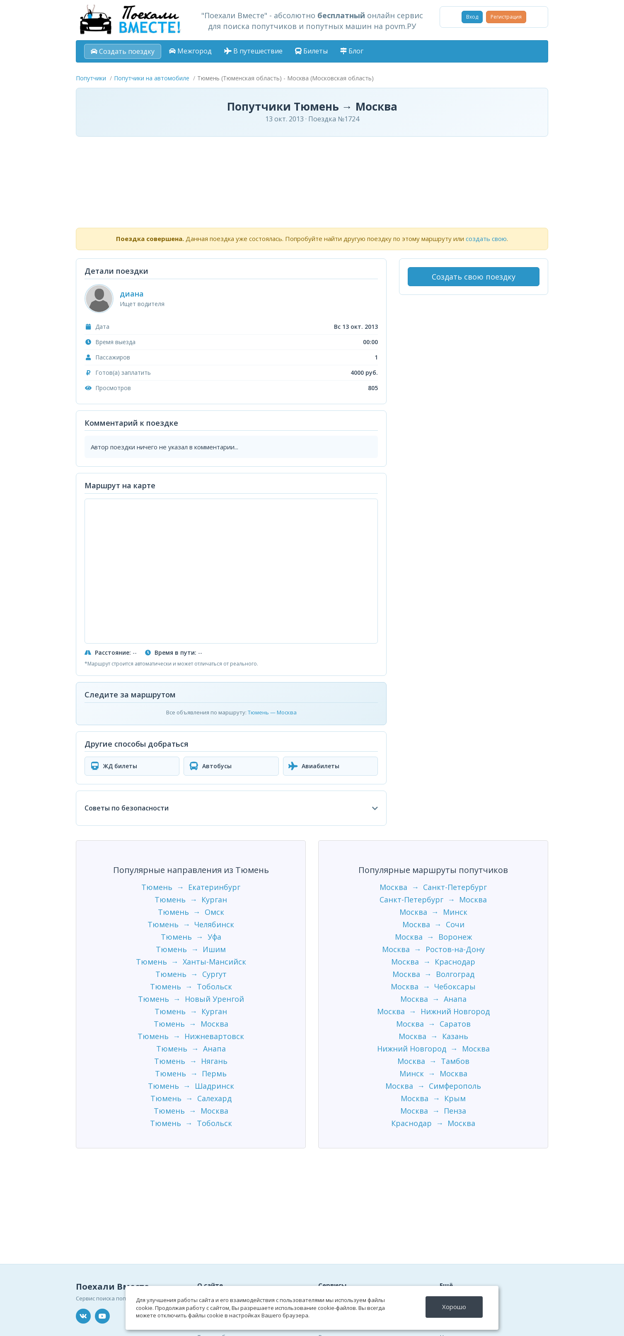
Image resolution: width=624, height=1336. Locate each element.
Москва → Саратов (433, 1024)
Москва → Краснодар (433, 962)
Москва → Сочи (433, 924)
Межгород (190, 50)
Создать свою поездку (473, 277)
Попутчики (91, 78)
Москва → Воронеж (433, 937)
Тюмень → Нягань (190, 1061)
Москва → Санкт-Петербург (433, 887)
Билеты (311, 50)
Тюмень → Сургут (191, 974)
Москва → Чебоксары (433, 986)
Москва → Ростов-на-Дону (433, 949)
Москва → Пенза (433, 1111)
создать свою (486, 238)
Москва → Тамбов (433, 1061)
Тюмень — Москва (272, 712)
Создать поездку (123, 51)
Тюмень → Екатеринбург (190, 887)
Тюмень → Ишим (191, 949)
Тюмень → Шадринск (191, 1086)
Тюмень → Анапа (191, 1049)
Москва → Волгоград (433, 974)
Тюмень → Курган (191, 899)
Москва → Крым (433, 1098)
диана (132, 294)
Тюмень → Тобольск (191, 986)
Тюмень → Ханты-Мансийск (191, 962)
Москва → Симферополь (433, 1086)
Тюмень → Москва (191, 1024)
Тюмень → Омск (191, 912)
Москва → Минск (433, 912)
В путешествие (253, 50)
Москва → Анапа (433, 999)
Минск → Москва (433, 1073)
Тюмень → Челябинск (191, 924)
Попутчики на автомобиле (151, 78)
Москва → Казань (433, 1036)
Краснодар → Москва (433, 1123)
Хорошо (454, 1306)
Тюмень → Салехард (191, 1098)
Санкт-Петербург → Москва (433, 899)
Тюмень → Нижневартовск (191, 1036)
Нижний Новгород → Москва (433, 1049)
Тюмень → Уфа (191, 937)
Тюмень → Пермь (191, 1073)
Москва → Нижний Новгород (433, 1011)
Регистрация (506, 16)
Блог (351, 50)
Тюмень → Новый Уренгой (191, 999)
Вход (472, 16)
